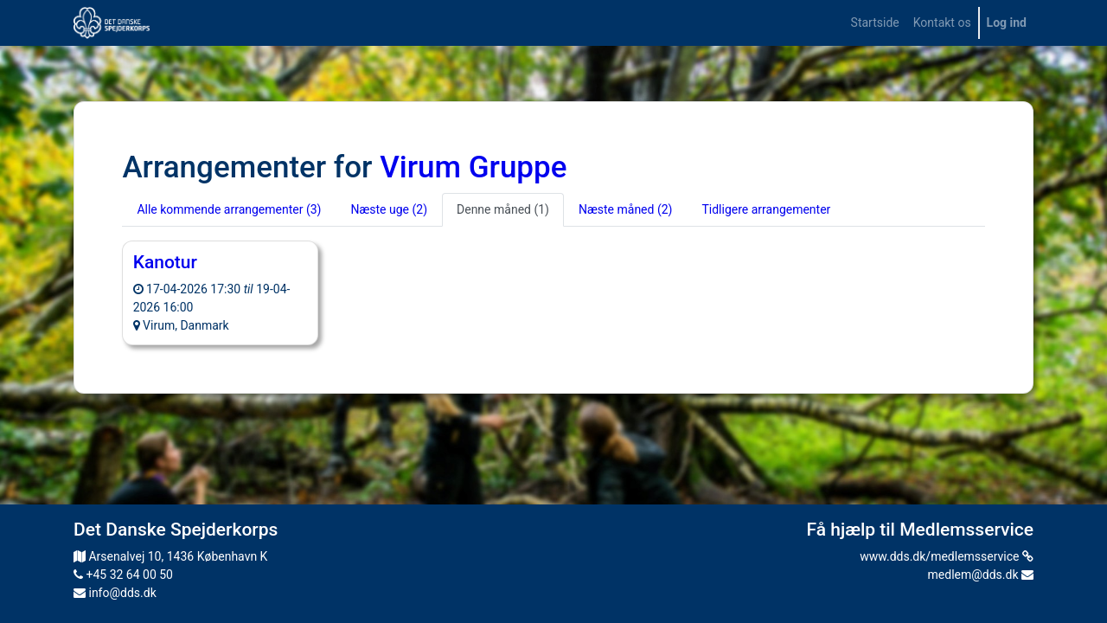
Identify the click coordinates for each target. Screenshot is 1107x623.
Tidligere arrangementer (765, 209)
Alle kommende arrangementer (229, 209)
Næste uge (388, 209)
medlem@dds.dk (980, 574)
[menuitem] (875, 23)
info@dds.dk (115, 593)
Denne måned (503, 209)
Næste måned (625, 209)
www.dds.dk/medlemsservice (946, 556)
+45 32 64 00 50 (123, 574)
